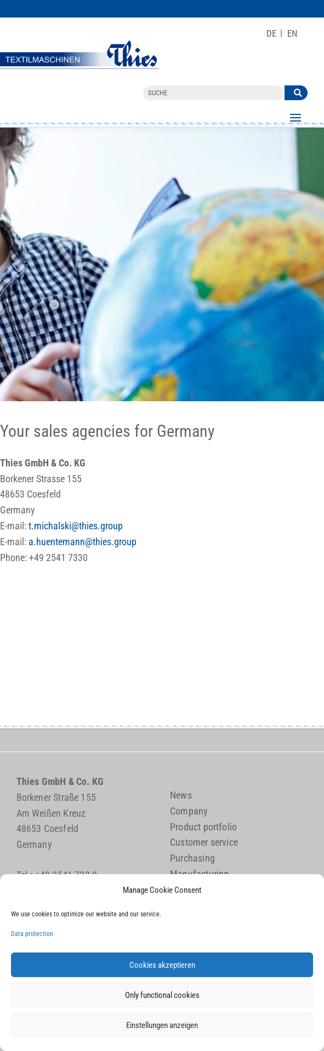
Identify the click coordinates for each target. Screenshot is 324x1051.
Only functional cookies (162, 995)
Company (189, 811)
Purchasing (192, 858)
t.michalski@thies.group (76, 526)
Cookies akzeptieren (162, 965)
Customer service (204, 842)
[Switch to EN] (292, 34)
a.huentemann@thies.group (83, 541)
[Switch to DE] (271, 34)
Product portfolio (203, 827)
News (181, 795)
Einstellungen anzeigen (162, 1025)
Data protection (32, 934)
